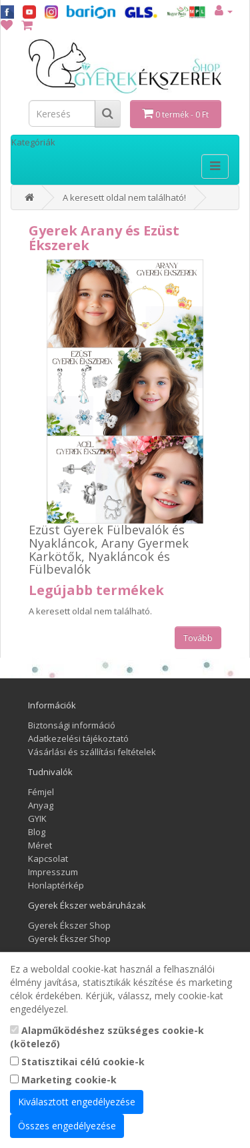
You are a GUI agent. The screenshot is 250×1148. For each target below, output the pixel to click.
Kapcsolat (48, 858)
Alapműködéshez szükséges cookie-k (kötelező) (107, 1037)
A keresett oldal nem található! (124, 197)
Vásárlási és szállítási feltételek (92, 752)
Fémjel (41, 792)
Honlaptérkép (56, 885)
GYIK (37, 818)
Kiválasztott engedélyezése (76, 1101)
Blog (36, 832)
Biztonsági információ (71, 725)
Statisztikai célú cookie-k (77, 1061)
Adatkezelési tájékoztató (78, 738)
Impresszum (53, 872)
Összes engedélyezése (67, 1125)
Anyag (40, 805)
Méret (40, 845)
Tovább (198, 638)
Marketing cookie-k (63, 1079)
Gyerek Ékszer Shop (69, 925)
